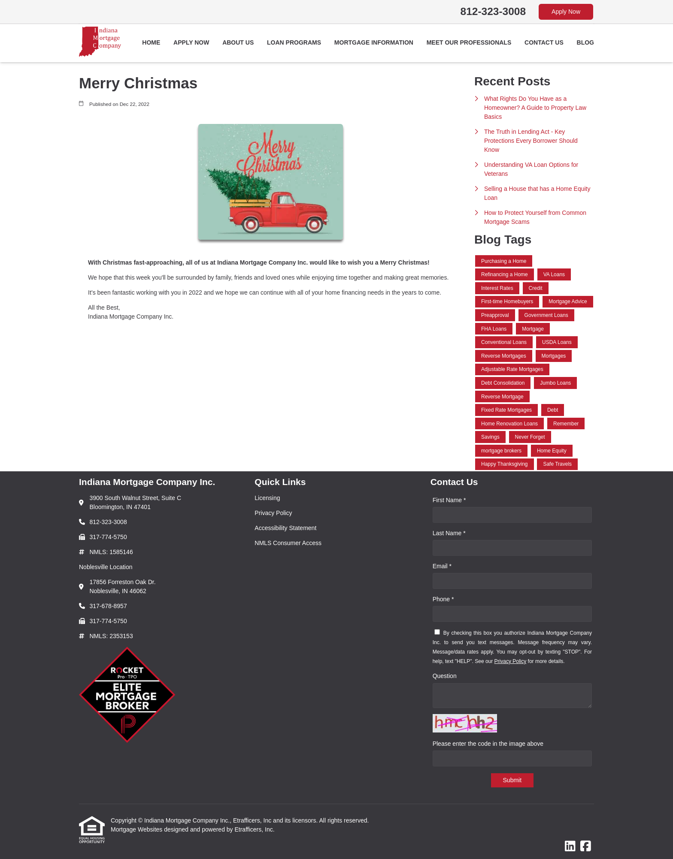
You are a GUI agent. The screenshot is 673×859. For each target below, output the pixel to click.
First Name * (449, 500)
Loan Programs (294, 42)
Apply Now (566, 11)
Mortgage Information (373, 42)
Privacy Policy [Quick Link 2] (273, 512)
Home (151, 42)
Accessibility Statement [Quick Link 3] (285, 527)
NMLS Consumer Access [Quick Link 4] (288, 543)
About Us (238, 42)
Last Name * (449, 533)
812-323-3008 (493, 11)
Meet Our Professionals (469, 42)
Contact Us (544, 42)
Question (445, 675)
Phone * (443, 599)
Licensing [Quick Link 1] (267, 497)
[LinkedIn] (570, 846)
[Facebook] (585, 846)
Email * (442, 566)
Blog (585, 42)
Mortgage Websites (137, 829)
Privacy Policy (510, 661)
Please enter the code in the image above (488, 743)
